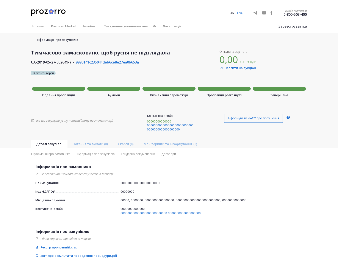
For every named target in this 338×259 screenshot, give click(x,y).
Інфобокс (90, 26)
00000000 (127, 191)
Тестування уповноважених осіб (130, 26)
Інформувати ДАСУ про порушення (253, 118)
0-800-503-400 (295, 14)
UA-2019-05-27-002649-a (51, 62)
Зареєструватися (293, 26)
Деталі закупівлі (49, 144)
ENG (240, 13)
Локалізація (172, 26)
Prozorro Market (63, 26)
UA (232, 13)
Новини (38, 26)
